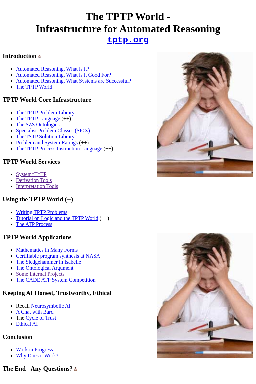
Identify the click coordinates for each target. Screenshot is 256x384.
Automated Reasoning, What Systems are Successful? (73, 83)
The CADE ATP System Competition (56, 282)
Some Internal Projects (40, 276)
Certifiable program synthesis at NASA (58, 258)
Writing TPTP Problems (41, 214)
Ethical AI (27, 326)
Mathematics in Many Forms (47, 252)
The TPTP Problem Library (45, 114)
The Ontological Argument (44, 270)
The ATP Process (34, 226)
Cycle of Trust (41, 320)
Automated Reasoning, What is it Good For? (63, 77)
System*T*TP (31, 176)
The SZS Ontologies (38, 126)
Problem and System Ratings (47, 144)
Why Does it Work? (37, 357)
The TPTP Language (38, 120)
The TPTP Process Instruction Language (59, 150)
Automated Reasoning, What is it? (52, 71)
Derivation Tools (34, 182)
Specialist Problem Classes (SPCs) (53, 132)
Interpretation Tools (37, 188)
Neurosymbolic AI (51, 308)
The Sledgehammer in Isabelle (48, 264)
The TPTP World (34, 89)
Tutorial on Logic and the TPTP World (57, 220)
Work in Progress (34, 351)
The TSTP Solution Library (45, 138)
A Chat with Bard (34, 314)
